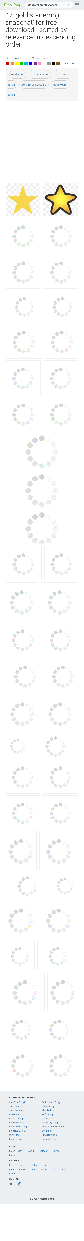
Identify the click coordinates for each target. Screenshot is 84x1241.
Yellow (35, 1165)
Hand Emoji (15, 1139)
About (31, 1151)
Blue (11, 1169)
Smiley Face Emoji (51, 1102)
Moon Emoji (15, 1114)
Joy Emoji (47, 1131)
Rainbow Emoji (16, 1122)
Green (47, 1165)
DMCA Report (16, 1151)
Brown (12, 1173)
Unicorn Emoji (16, 1118)
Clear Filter (69, 63)
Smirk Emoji (15, 1106)
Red (11, 1165)
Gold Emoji (17, 74)
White (44, 1169)
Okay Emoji (15, 1135)
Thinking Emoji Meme (53, 1126)
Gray (54, 1169)
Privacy (13, 1155)
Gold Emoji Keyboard (34, 84)
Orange (22, 1165)
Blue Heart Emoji (17, 1131)
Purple (22, 1169)
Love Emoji (47, 1118)
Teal (57, 1165)
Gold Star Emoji (40, 74)
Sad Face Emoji (17, 1102)
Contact (43, 1151)
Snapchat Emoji (17, 1110)
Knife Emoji (47, 1114)
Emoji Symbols (49, 1135)
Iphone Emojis (49, 1139)
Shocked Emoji (49, 1110)
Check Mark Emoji (18, 1126)
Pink (33, 1169)
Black (65, 1169)
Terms (56, 1151)
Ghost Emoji (48, 1106)
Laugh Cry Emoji (50, 1122)
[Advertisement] (39, 143)
